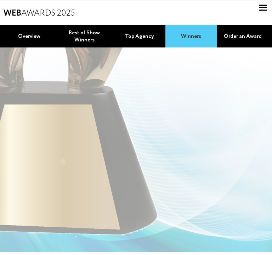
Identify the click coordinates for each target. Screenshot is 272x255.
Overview (29, 36)
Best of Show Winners (84, 36)
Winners (191, 36)
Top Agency (139, 36)
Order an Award (243, 36)
